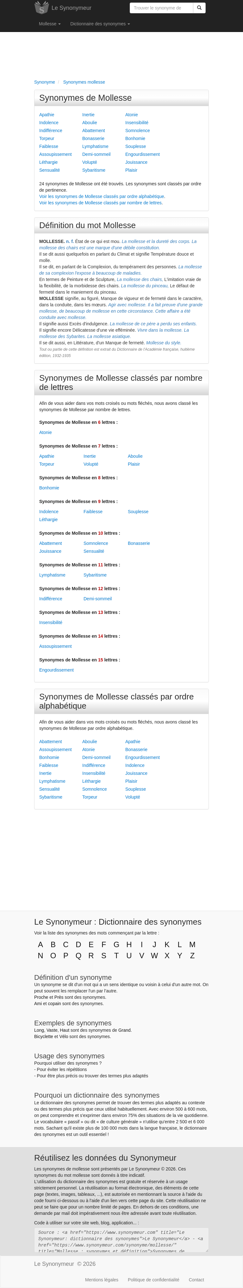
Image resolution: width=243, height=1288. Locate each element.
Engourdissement (142, 154)
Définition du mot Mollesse (87, 225)
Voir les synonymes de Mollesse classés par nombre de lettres (100, 202)
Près (59, 997)
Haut (64, 1030)
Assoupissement (55, 154)
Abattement (93, 130)
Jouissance (136, 162)
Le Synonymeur (71, 8)
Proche (41, 997)
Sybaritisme (93, 170)
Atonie (131, 114)
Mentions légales (101, 1279)
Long (39, 1030)
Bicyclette (43, 1036)
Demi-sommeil (96, 154)
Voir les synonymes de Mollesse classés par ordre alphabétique (101, 196)
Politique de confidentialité (153, 1279)
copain (54, 1003)
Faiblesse (48, 146)
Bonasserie (93, 138)
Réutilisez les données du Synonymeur (105, 1158)
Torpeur (46, 138)
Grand (124, 1030)
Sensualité (49, 170)
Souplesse (135, 146)
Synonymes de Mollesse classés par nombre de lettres (120, 382)
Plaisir (131, 170)
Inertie (88, 114)
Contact (196, 1279)
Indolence (49, 122)
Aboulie (89, 122)
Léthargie (48, 162)
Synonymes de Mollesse (85, 98)
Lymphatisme (95, 146)
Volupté (89, 162)
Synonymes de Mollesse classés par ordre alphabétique (116, 701)
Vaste (52, 1030)
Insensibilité (136, 122)
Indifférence (50, 130)
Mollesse (50, 23)
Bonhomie (135, 138)
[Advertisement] (121, 54)
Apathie (46, 114)
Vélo (63, 1036)
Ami (38, 1003)
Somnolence (137, 130)
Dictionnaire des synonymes (100, 23)
